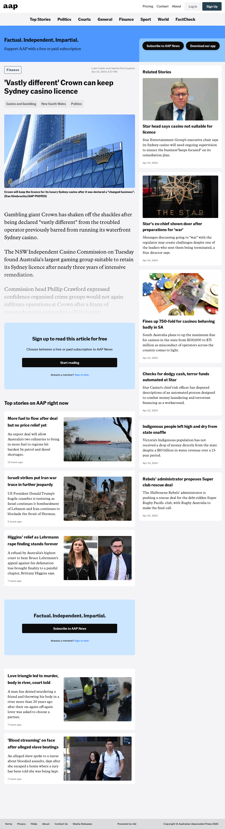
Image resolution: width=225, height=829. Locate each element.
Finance (126, 19)
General (105, 19)
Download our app (202, 46)
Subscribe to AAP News (163, 46)
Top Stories (40, 19)
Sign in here (82, 374)
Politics (64, 19)
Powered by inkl (126, 823)
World (163, 19)
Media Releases (82, 823)
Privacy (21, 823)
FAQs (34, 823)
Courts (84, 19)
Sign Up (212, 6)
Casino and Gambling (21, 104)
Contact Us (61, 823)
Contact (163, 6)
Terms (8, 823)
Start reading (69, 362)
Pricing (148, 6)
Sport (146, 19)
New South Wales (53, 104)
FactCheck (185, 19)
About (176, 6)
